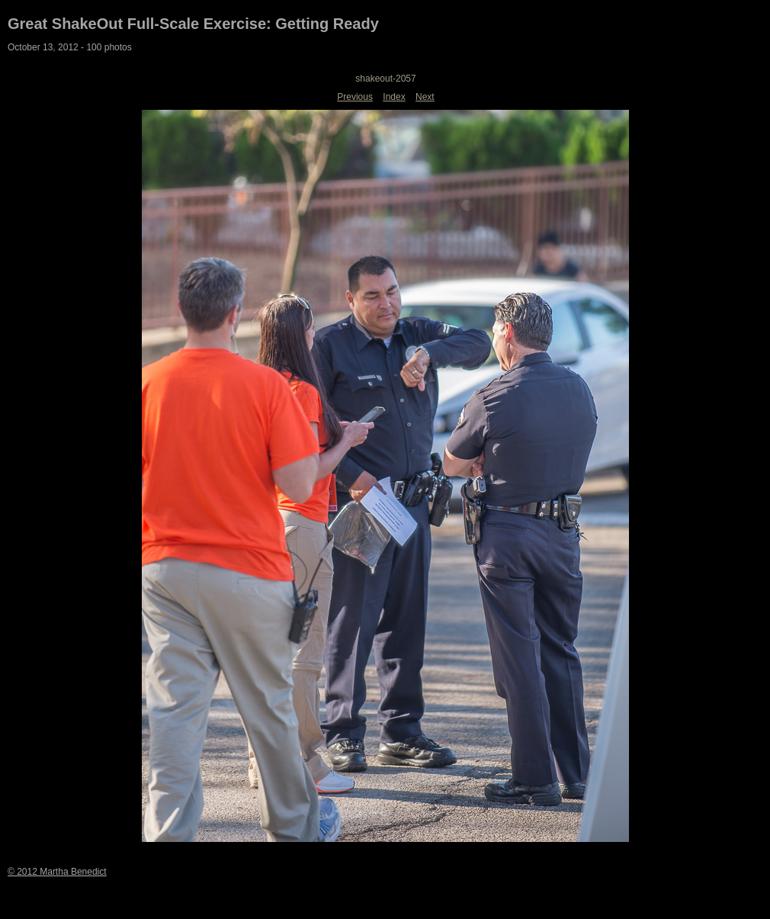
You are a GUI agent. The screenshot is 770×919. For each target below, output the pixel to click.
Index (394, 97)
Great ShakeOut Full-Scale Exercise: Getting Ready (193, 23)
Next (425, 97)
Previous (355, 97)
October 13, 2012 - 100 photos (70, 47)
